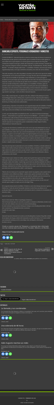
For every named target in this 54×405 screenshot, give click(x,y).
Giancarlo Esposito (10, 243)
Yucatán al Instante (6, 289)
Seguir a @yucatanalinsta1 (29, 299)
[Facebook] (4, 237)
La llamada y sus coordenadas (13, 308)
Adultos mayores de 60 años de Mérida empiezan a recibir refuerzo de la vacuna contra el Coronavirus (13, 250)
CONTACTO (21, 398)
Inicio (1, 19)
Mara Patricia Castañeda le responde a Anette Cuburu (40, 249)
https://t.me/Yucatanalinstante (13, 232)
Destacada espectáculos (11, 19)
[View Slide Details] (14, 272)
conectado (29, 258)
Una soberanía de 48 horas (12, 326)
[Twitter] (7, 237)
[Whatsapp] (11, 237)
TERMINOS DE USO (31, 398)
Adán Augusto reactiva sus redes (14, 343)
